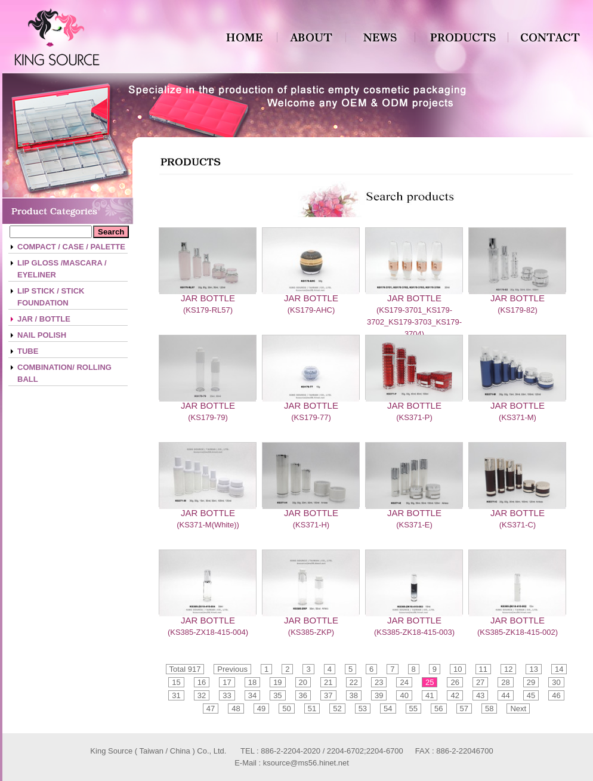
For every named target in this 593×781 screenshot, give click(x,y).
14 (559, 669)
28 (505, 682)
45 (531, 695)
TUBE (27, 351)
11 (483, 669)
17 (227, 682)
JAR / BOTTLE (43, 318)
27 (480, 682)
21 (328, 682)
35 (277, 695)
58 (489, 708)
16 (201, 682)
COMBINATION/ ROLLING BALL (64, 373)
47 (210, 708)
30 (556, 682)
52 (337, 708)
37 (328, 695)
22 (354, 682)
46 (556, 695)
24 (404, 682)
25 (429, 682)
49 (261, 708)
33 (227, 695)
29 (531, 682)
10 (457, 669)
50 (286, 708)
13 (533, 669)
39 (379, 695)
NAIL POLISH (41, 335)
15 (176, 682)
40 (404, 695)
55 (413, 708)
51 (312, 708)
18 (252, 682)
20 (303, 682)
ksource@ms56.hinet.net (306, 762)
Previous (232, 669)
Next (518, 708)
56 (438, 708)
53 (363, 708)
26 (454, 682)
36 (303, 695)
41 (429, 695)
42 (454, 695)
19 (277, 682)
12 (508, 669)
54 (388, 708)
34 (252, 695)
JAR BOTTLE (208, 298)
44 (505, 695)
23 (379, 682)
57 (464, 708)
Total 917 (185, 669)
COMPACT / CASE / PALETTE (71, 246)
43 (480, 695)
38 (354, 695)
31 (176, 695)
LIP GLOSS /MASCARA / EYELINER (62, 268)
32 (201, 695)
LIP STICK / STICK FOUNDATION (50, 296)
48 (235, 708)
